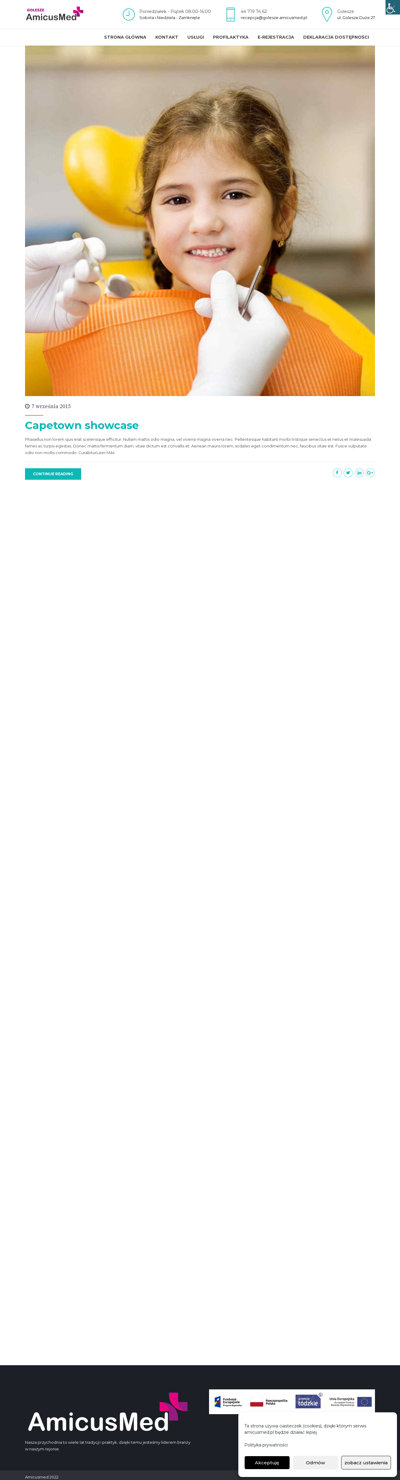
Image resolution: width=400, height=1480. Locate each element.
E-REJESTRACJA (276, 37)
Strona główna (125, 37)
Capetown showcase (82, 425)
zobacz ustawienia (366, 1462)
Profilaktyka (231, 37)
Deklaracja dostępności (336, 37)
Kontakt (166, 37)
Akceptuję (267, 1462)
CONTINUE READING (53, 474)
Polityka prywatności (266, 1445)
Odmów (315, 1462)
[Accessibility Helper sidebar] (393, 7)
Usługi (195, 37)
